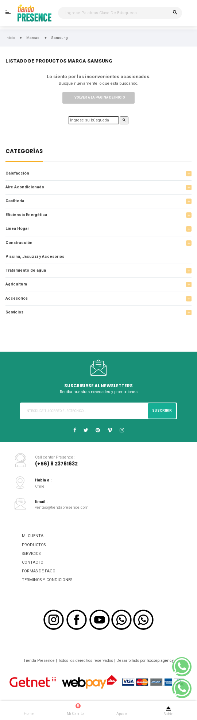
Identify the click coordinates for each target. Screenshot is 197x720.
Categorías (24, 152)
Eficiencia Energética (26, 214)
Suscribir (162, 410)
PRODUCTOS (34, 545)
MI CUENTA (32, 535)
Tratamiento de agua (25, 270)
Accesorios (16, 298)
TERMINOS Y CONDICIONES (47, 579)
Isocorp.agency (160, 660)
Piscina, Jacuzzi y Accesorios (34, 256)
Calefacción (17, 173)
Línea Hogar (17, 228)
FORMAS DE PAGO (38, 571)
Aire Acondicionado (24, 187)
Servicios (14, 312)
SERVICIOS (31, 553)
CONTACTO (32, 562)
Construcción (18, 242)
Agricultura (16, 284)
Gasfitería (14, 201)
